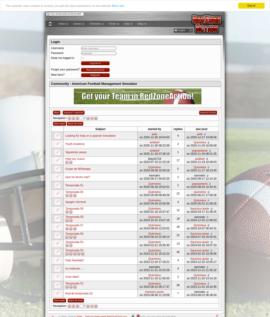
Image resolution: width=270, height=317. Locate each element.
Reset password (95, 70)
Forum (112, 24)
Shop (140, 24)
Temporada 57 (74, 225)
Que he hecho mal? (77, 177)
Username (57, 48)
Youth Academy (75, 143)
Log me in (95, 63)
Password (57, 53)
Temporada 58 (74, 216)
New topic (59, 123)
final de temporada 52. (79, 293)
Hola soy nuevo (75, 158)
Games (77, 24)
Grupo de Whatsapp (77, 168)
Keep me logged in (62, 57)
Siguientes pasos (76, 152)
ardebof (154, 142)
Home (61, 24)
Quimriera (200, 142)
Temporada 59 (74, 208)
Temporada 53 (74, 283)
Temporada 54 (74, 250)
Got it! (251, 5)
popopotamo (200, 150)
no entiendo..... (74, 268)
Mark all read (75, 123)
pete (154, 134)
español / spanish (73, 112)
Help (126, 24)
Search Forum (208, 112)
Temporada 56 (74, 233)
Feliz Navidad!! (74, 260)
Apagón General (75, 201)
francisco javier (199, 208)
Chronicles (95, 24)
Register (95, 75)
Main (56, 112)
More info (118, 6)
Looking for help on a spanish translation (90, 135)
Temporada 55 (74, 242)
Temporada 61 (74, 185)
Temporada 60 (74, 191)
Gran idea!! (72, 276)
